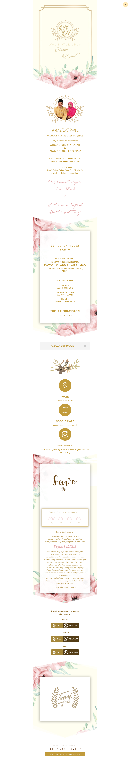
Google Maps (65, 421)
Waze (65, 396)
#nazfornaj (65, 445)
